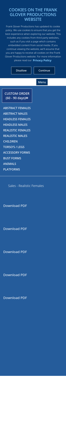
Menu (42, 82)
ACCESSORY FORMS (16, 152)
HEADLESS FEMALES (17, 119)
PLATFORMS (11, 169)
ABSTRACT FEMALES (17, 108)
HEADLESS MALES (15, 125)
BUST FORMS (12, 158)
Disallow (21, 70)
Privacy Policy (42, 60)
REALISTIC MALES (15, 136)
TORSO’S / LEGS (14, 147)
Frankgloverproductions (17, 81)
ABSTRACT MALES (15, 113)
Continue (44, 70)
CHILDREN (10, 141)
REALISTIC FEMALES (16, 130)
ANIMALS (9, 164)
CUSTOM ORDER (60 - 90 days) (17, 95)
